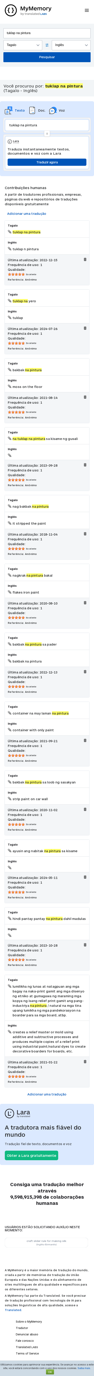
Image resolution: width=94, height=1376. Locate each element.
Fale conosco (25, 1340)
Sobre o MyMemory (29, 1321)
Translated (27, 1347)
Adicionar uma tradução (26, 213)
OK (50, 1372)
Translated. (13, 1310)
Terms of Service (27, 1353)
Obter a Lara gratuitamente (31, 1155)
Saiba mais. (84, 1368)
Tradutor (22, 1328)
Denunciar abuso (27, 1334)
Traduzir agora (47, 162)
